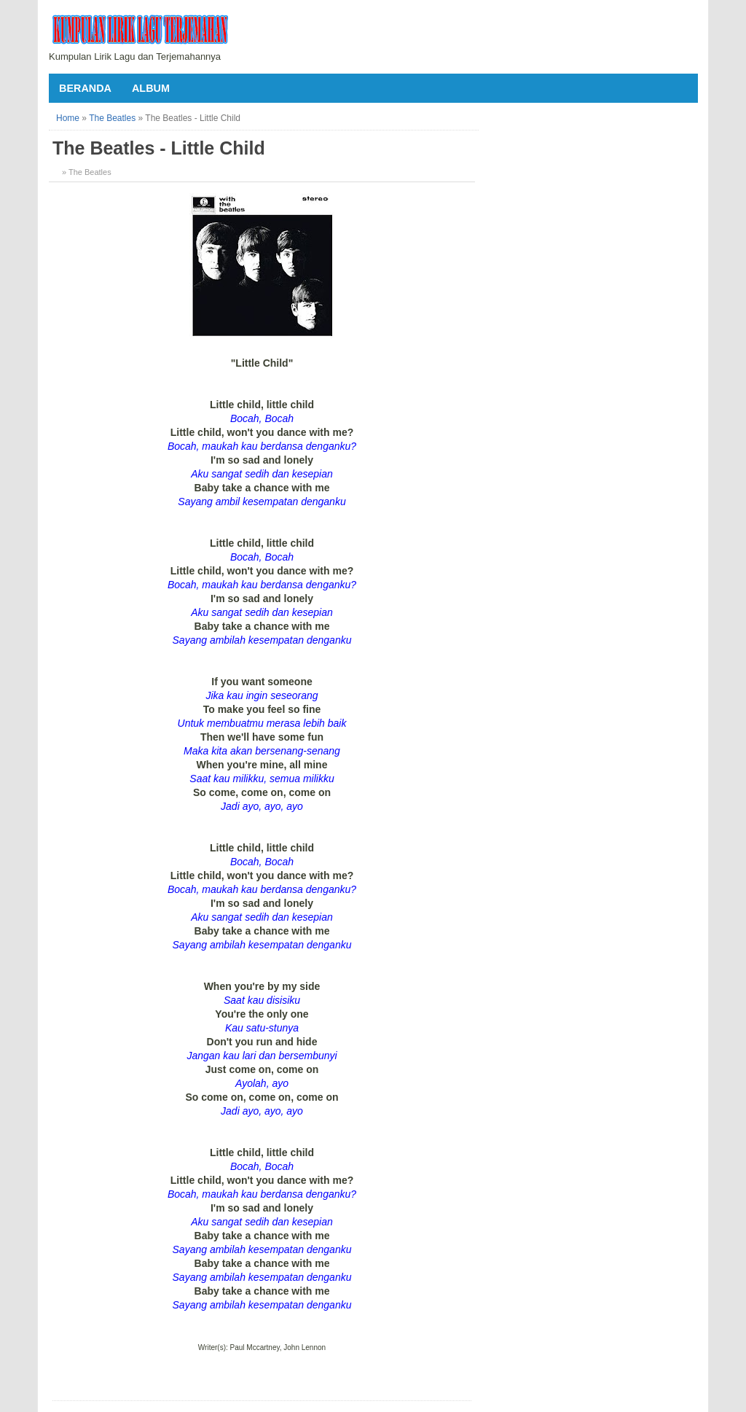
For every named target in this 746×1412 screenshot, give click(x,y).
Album (151, 88)
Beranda (85, 88)
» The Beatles (86, 172)
